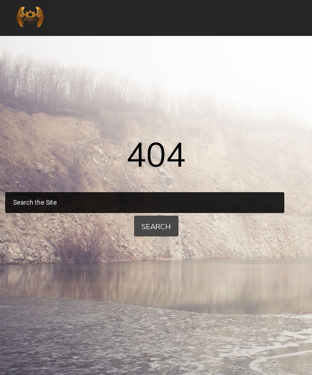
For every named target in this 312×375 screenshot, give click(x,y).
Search (156, 226)
